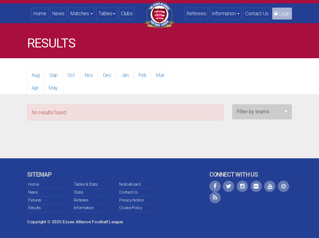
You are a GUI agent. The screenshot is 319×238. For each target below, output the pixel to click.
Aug (36, 75)
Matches (81, 13)
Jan (125, 75)
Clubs (126, 13)
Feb (142, 75)
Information (226, 13)
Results (34, 207)
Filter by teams (253, 111)
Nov (89, 75)
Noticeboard (129, 184)
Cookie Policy (130, 207)
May (53, 88)
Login (282, 13)
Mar (160, 75)
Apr (35, 88)
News (58, 13)
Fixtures (34, 200)
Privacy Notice (131, 200)
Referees (196, 13)
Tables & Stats (86, 184)
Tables (106, 13)
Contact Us (256, 13)
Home (39, 13)
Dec (107, 75)
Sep (53, 75)
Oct (71, 75)
